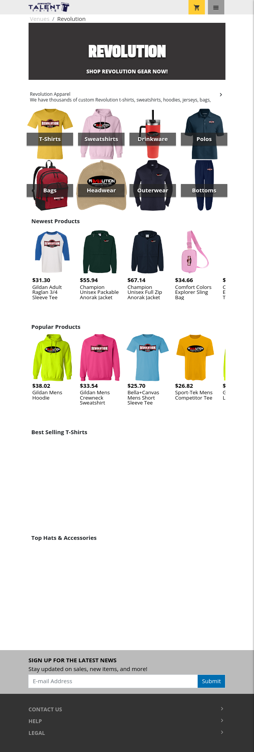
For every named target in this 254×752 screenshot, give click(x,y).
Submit (211, 681)
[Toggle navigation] (216, 7)
